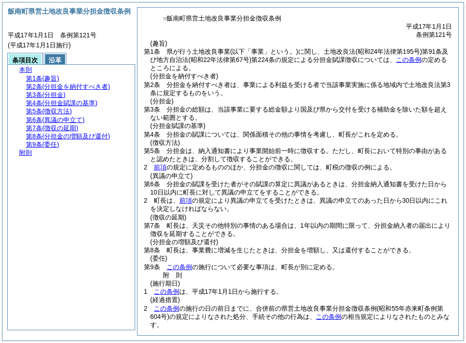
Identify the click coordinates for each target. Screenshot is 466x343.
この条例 (408, 59)
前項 (160, 167)
